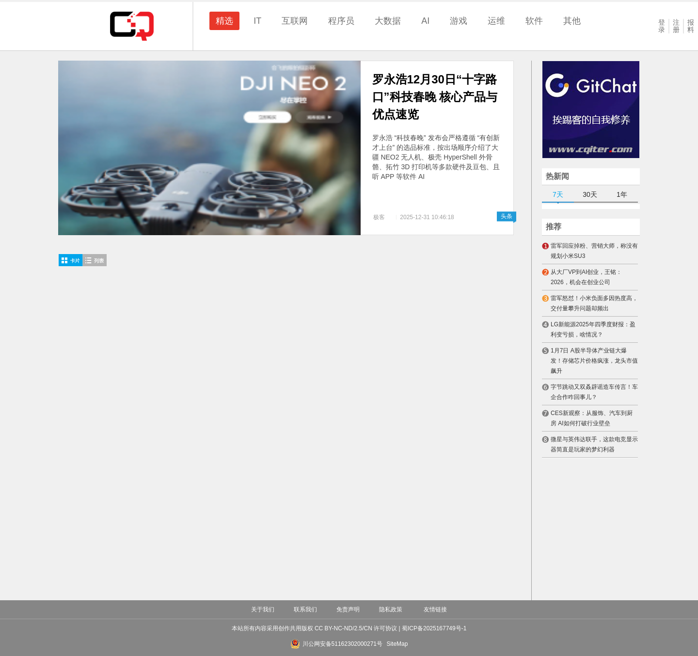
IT (257, 21)
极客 (379, 217)
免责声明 (348, 609)
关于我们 (262, 609)
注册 (676, 26)
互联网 (295, 21)
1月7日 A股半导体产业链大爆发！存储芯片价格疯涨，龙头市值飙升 (594, 360)
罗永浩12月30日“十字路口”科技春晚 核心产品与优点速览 (435, 97)
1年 (622, 194)
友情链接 (435, 609)
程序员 (341, 21)
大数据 (388, 21)
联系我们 (305, 609)
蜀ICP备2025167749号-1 (434, 628)
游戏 (458, 21)
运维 (496, 21)
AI (425, 21)
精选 (224, 21)
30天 (590, 194)
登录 (661, 26)
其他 (572, 21)
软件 (534, 21)
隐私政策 (390, 609)
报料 (690, 26)
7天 (558, 194)
